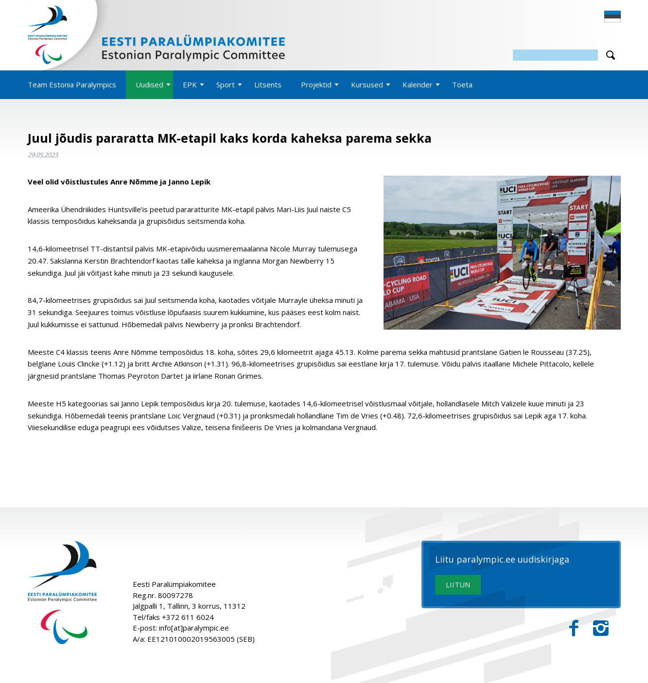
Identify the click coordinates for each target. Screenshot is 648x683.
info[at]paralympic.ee (194, 628)
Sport (225, 84)
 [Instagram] (601, 628)
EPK (190, 84)
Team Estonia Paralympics (72, 84)
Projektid (316, 84)
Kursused (367, 84)
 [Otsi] (610, 55)
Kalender (418, 84)
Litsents (267, 84)
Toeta (462, 84)
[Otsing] (555, 55)
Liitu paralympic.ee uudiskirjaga (502, 559)
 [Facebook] (573, 628)
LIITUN (458, 584)
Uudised (149, 84)
